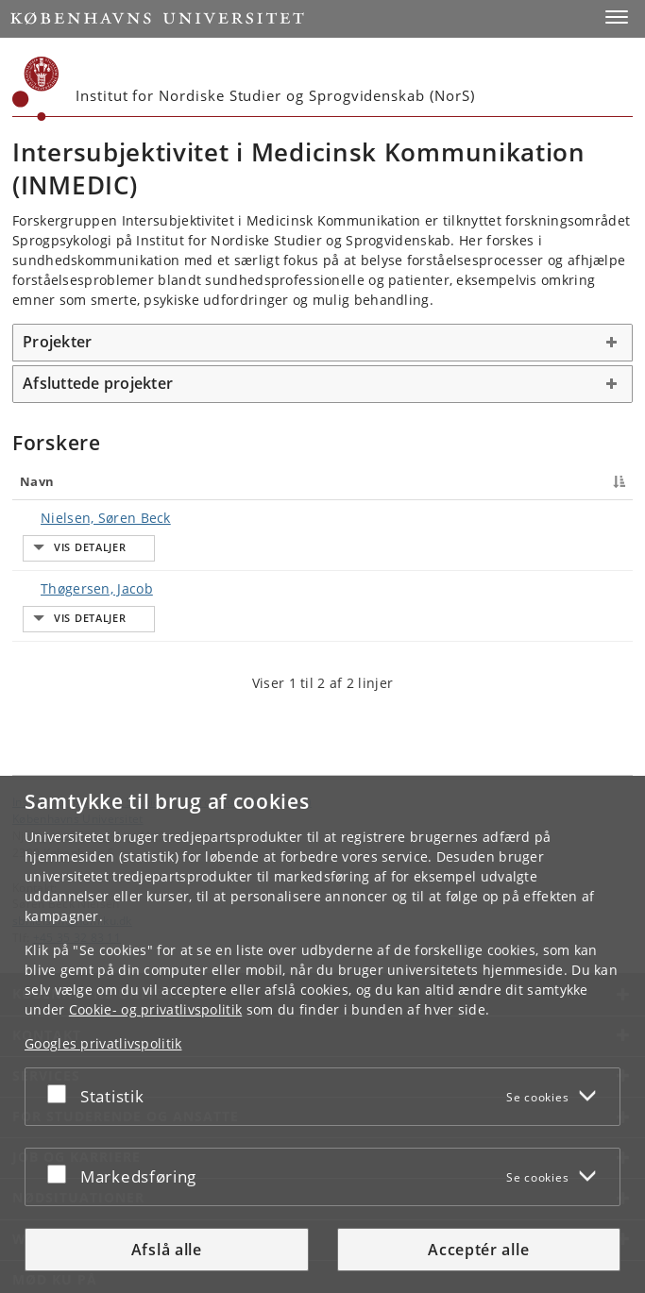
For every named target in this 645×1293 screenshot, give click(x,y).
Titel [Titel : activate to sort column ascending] (198, 481)
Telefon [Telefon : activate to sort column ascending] (483, 481)
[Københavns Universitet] (35, 89)
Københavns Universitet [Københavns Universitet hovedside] (78, 748)
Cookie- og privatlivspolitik (155, 1009)
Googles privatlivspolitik (103, 1043)
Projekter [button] (57, 341)
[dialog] (322, 1034)
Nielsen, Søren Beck (87, 518)
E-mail (597, 518)
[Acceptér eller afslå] (61, 1093)
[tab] (322, 343)
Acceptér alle (478, 1249)
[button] (617, 17)
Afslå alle (166, 1249)
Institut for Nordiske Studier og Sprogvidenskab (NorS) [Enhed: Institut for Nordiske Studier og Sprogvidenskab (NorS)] (162, 731)
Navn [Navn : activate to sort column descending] (37, 481)
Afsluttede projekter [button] (98, 383)
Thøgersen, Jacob (78, 554)
